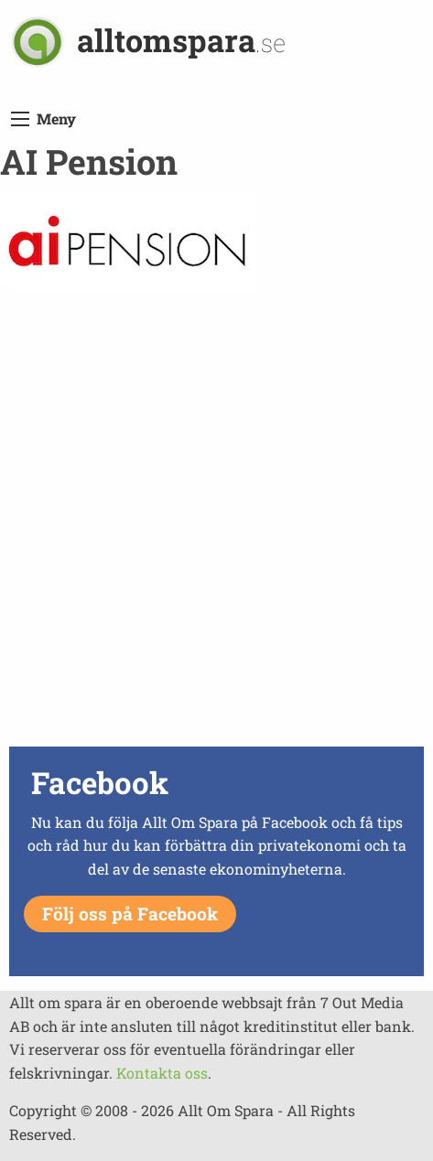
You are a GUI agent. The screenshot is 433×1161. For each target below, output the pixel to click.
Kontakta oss (162, 1072)
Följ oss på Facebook (130, 913)
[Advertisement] (216, 524)
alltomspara (181, 39)
